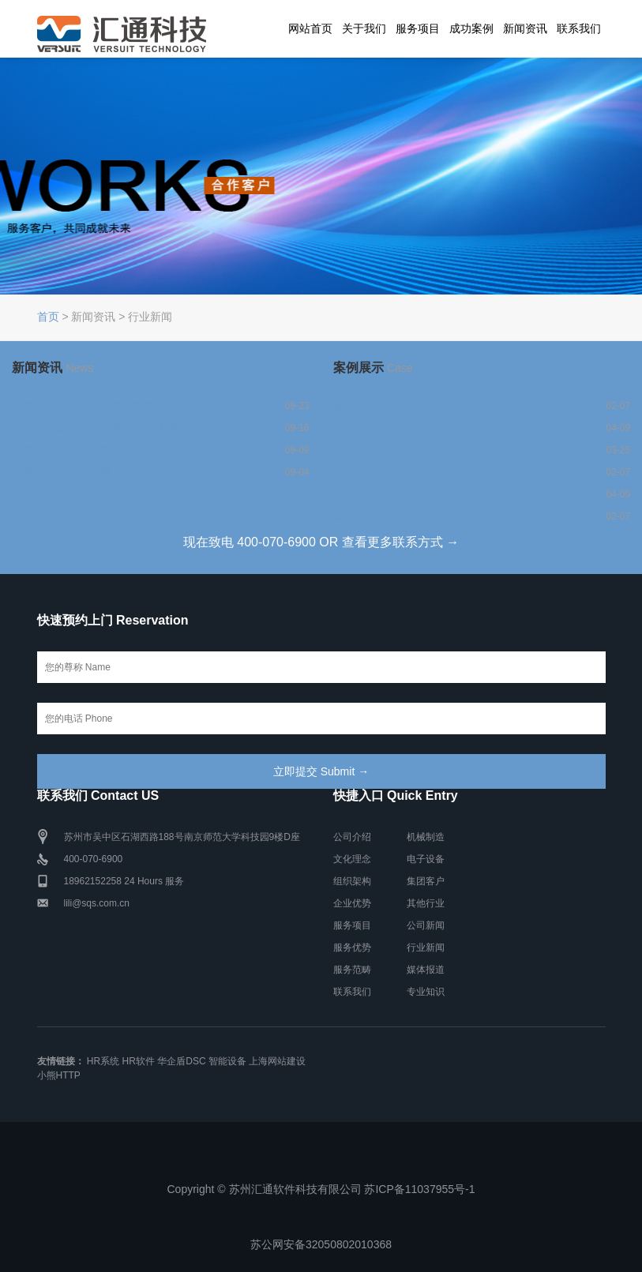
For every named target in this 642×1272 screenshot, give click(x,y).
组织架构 (352, 881)
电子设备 (426, 859)
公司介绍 (352, 836)
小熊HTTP (59, 1075)
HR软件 (138, 1061)
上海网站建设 (277, 1061)
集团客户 (426, 881)
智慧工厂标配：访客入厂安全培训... (99, 450)
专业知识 (426, 991)
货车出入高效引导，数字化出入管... (99, 428)
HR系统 (103, 1061)
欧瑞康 (349, 428)
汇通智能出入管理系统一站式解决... (99, 406)
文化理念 (352, 859)
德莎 (344, 472)
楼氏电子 (355, 406)
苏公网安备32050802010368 (321, 1244)
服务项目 (418, 28)
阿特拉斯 (355, 494)
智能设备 (227, 1061)
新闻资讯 (525, 28)
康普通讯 (355, 516)
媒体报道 (426, 969)
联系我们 (579, 28)
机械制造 (426, 836)
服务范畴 (352, 969)
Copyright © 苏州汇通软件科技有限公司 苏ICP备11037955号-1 (321, 1189)
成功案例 (471, 28)
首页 (48, 316)
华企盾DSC (181, 1061)
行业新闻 (426, 947)
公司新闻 (426, 925)
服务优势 (352, 947)
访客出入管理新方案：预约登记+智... (102, 472)
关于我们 (364, 28)
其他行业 (426, 903)
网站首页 (310, 28)
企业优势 (352, 903)
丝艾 (344, 450)
